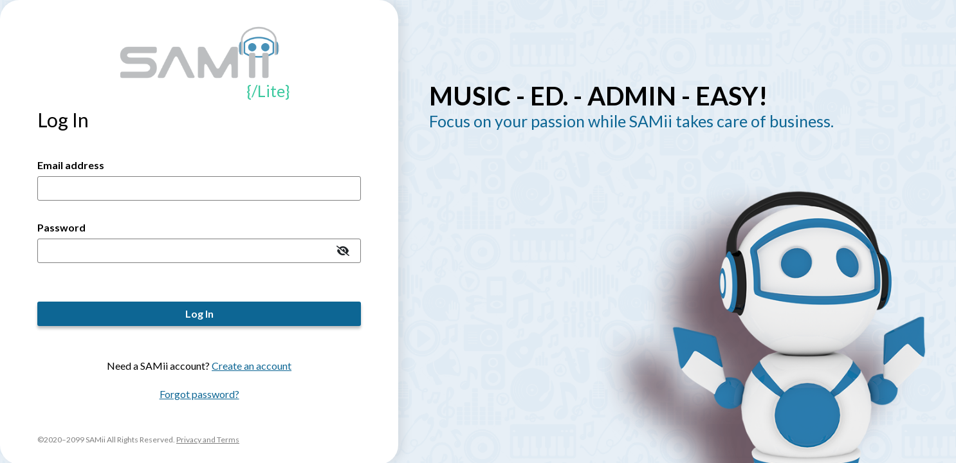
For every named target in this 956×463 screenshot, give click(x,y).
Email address (70, 165)
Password (61, 227)
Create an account (251, 365)
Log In (199, 313)
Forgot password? (199, 394)
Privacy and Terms (207, 439)
